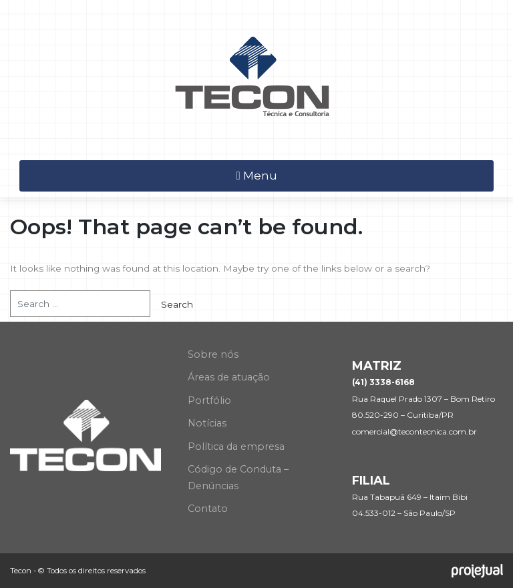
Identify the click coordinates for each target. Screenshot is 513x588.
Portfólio (209, 400)
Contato (208, 509)
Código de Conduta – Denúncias (238, 477)
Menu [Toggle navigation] (256, 175)
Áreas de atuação (229, 377)
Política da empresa (236, 446)
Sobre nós (213, 354)
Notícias (207, 423)
